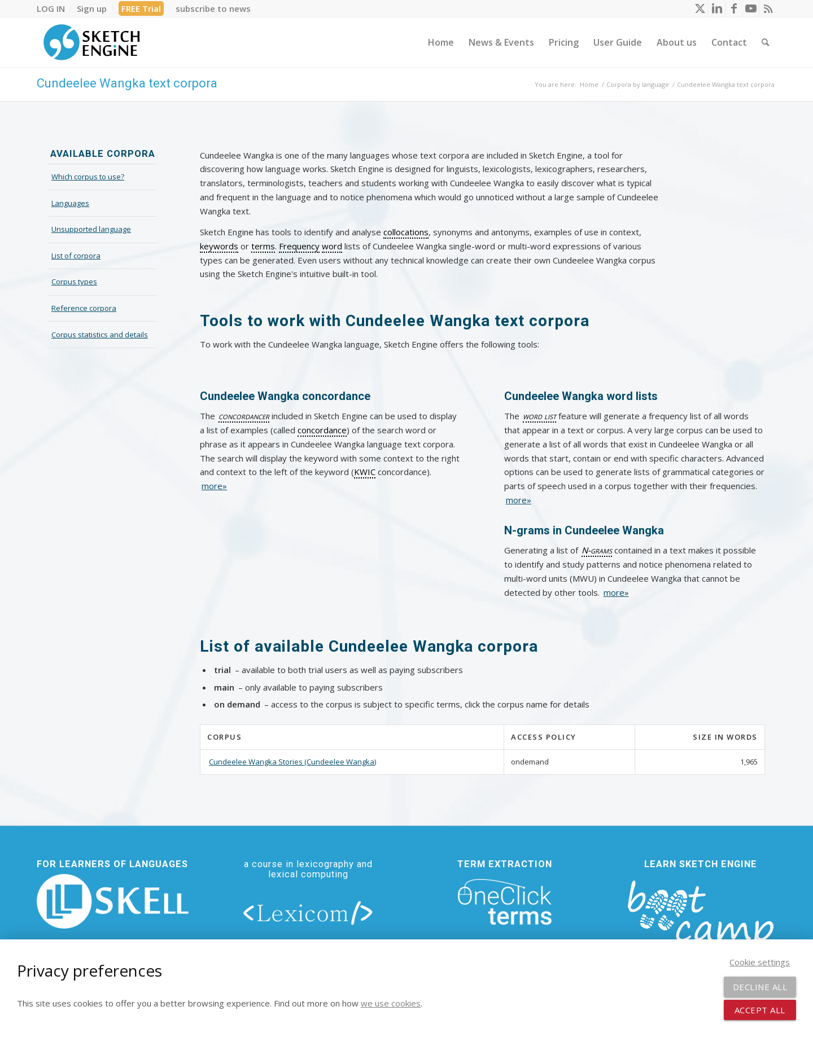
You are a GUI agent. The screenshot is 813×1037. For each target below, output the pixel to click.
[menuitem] (54, 8)
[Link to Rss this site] (767, 8)
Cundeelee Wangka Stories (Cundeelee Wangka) (292, 762)
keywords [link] (219, 246)
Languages (70, 203)
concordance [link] (322, 430)
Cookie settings (759, 962)
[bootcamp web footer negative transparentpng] (700, 920)
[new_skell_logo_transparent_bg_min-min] (113, 901)
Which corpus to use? (87, 177)
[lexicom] (308, 912)
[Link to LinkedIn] (717, 8)
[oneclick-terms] (504, 902)
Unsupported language (91, 229)
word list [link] (539, 415)
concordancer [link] (243, 415)
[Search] (765, 42)
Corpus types (74, 281)
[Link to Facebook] (733, 8)
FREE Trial (141, 8)
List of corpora (75, 256)
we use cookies (391, 1003)
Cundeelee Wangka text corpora (127, 83)
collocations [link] (406, 232)
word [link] (332, 246)
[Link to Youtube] (750, 8)
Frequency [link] (299, 246)
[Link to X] (700, 8)
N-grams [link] (597, 550)
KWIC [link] (364, 471)
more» (214, 485)
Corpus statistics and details (99, 334)
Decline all (760, 986)
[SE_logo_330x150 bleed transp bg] (91, 42)
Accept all (760, 1010)
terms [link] (263, 246)
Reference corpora (83, 308)
